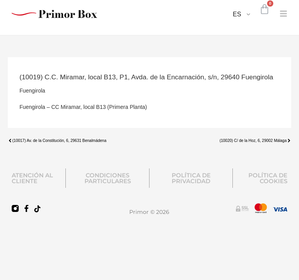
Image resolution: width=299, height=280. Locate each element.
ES (237, 14)
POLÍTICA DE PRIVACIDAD (191, 178)
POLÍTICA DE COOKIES (267, 178)
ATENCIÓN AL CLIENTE (32, 178)
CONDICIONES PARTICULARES (107, 178)
